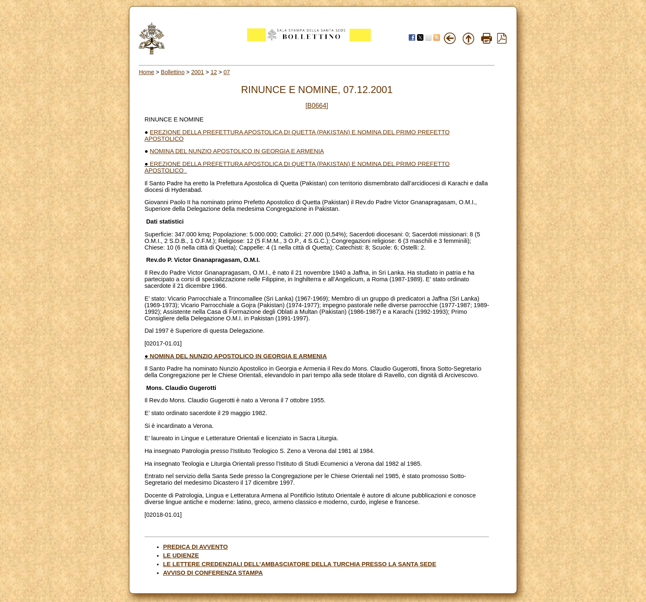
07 (227, 72)
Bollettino (173, 72)
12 (214, 72)
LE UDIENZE (181, 555)
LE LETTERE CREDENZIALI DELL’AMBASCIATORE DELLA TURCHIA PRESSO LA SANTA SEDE (299, 564)
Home (146, 72)
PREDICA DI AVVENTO (195, 547)
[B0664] (316, 105)
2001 (197, 72)
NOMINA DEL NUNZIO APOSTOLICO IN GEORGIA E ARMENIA (237, 151)
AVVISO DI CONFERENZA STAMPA (213, 572)
